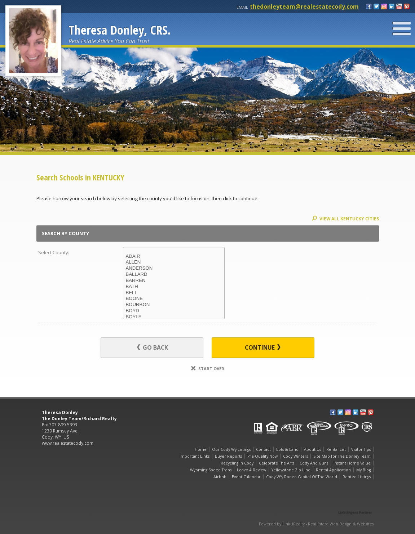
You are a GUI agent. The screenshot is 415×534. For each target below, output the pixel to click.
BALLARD (173, 275)
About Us (312, 449)
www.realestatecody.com (67, 443)
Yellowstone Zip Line (290, 469)
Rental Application (333, 469)
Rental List (336, 449)
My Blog (363, 469)
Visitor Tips (361, 449)
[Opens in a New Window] (355, 502)
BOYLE (173, 317)
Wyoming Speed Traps (210, 469)
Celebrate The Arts (276, 463)
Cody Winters (295, 456)
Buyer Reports (228, 456)
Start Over (207, 368)
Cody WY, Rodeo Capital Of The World (301, 476)
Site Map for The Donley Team (342, 456)
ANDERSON (173, 268)
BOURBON (173, 305)
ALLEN (173, 262)
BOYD (173, 311)
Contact (263, 449)
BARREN (173, 281)
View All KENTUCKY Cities (345, 218)
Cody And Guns (314, 463)
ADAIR (173, 256)
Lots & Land (287, 449)
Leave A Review (251, 469)
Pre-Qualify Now (262, 456)
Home (201, 449)
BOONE (173, 299)
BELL (173, 293)
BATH (173, 287)
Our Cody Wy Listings (231, 449)
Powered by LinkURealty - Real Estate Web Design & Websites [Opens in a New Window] (316, 523)
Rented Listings (357, 476)
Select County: (53, 252)
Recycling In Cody (237, 463)
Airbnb (219, 476)
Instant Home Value (352, 463)
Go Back (152, 347)
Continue (263, 347)
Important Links (194, 456)
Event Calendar (246, 476)
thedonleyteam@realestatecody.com (304, 6)
